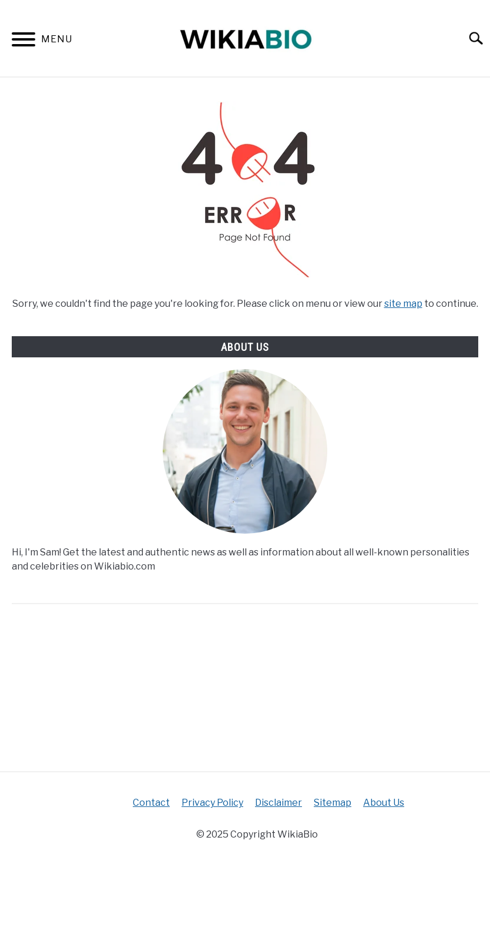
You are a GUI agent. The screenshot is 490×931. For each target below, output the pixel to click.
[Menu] (23, 41)
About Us (383, 802)
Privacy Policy (212, 802)
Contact (151, 802)
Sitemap (332, 802)
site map (403, 303)
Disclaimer (278, 802)
